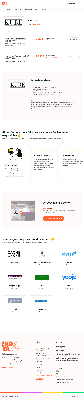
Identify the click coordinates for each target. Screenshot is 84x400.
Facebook (73, 396)
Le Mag (60, 351)
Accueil (8, 9)
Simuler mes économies (68, 355)
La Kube (44, 9)
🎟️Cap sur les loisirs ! (42, 358)
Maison (38, 367)
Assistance (39, 379)
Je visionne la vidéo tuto (53, 218)
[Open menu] (80, 4)
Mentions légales (61, 377)
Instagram (79, 396)
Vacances (39, 361)
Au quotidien (17, 9)
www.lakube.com (55, 87)
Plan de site (59, 368)
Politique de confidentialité (64, 380)
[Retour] (3, 9)
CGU (57, 371)
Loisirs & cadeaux (41, 373)
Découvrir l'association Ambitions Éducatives (67, 360)
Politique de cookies (62, 383)
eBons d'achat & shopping (31, 9)
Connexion (70, 4)
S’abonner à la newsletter (44, 376)
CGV (57, 374)
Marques (38, 346)
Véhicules (39, 364)
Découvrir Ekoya (7, 367)
